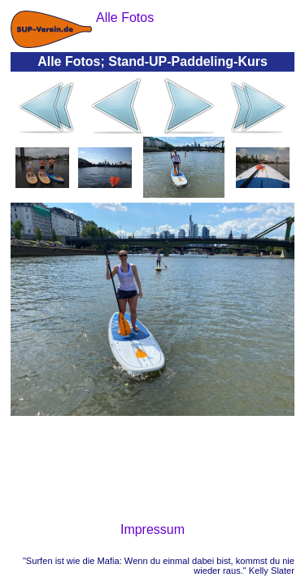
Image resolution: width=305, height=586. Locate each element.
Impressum (152, 529)
